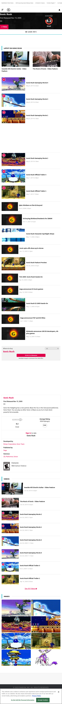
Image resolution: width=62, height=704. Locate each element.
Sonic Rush (6, 14)
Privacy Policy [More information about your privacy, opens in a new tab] (36, 696)
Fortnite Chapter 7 (51, 3)
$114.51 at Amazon (31, 355)
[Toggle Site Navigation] (2, 9)
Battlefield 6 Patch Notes (8, 3)
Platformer (9, 456)
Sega (5, 450)
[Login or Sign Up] (59, 9)
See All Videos (31, 589)
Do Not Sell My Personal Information (22, 700)
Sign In (28, 433)
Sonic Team (20, 444)
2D (4, 456)
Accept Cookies (43, 700)
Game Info (31, 32)
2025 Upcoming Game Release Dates (24, 3)
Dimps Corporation (9, 444)
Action (16, 456)
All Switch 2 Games (40, 3)
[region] (31, 696)
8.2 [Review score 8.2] (48, 20)
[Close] (58, 692)
